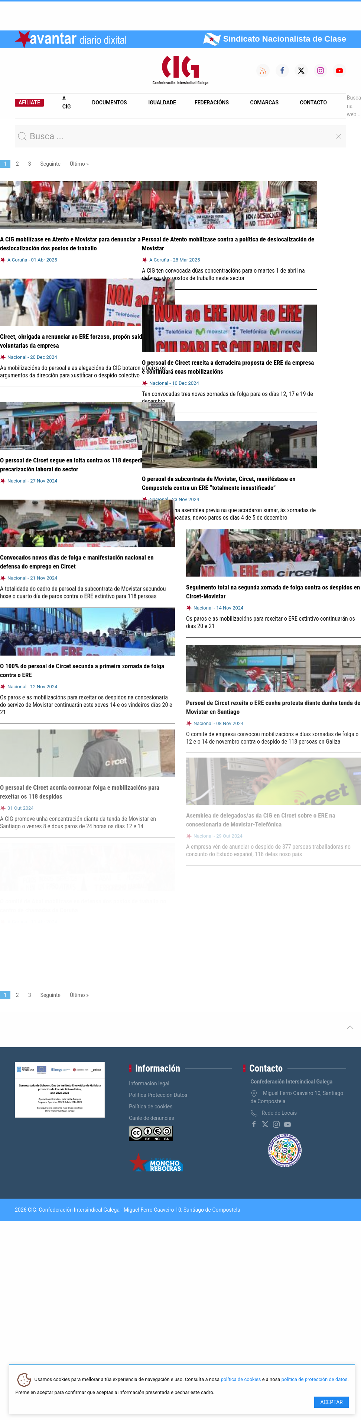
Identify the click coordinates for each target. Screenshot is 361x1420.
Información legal (149, 1083)
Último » (79, 164)
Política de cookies (150, 1106)
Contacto (313, 102)
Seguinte (50, 164)
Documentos (109, 102)
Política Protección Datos (158, 1095)
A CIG (66, 102)
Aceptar (331, 1402)
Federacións (212, 102)
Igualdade (162, 102)
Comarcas (264, 102)
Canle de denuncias (151, 1118)
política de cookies (241, 1379)
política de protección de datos (315, 1379)
